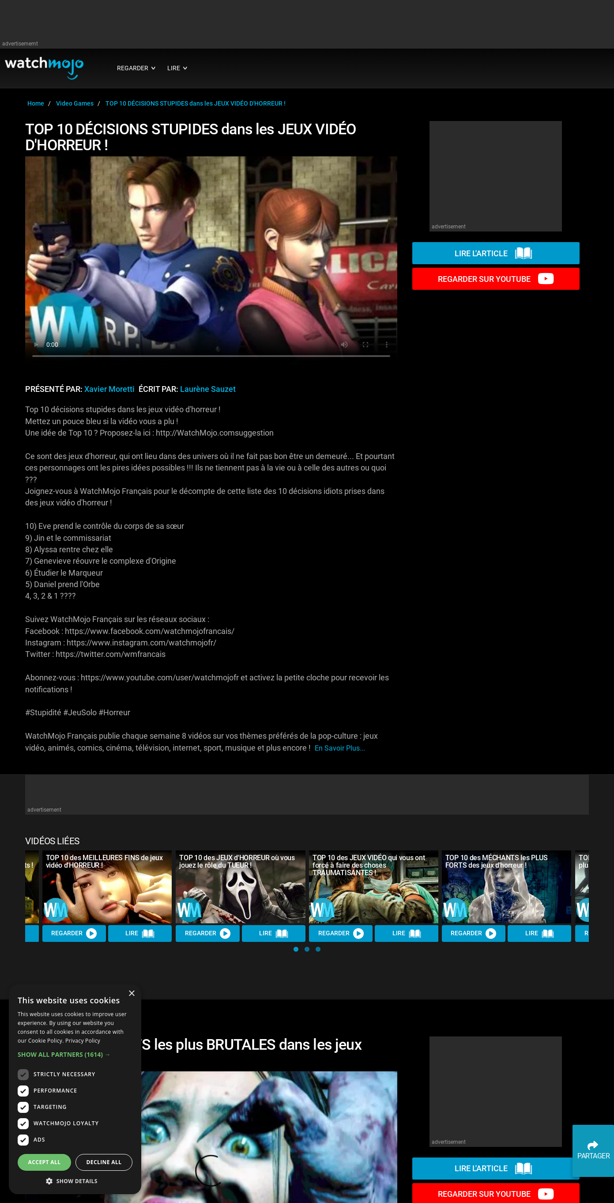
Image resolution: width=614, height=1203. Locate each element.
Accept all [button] (44, 1162)
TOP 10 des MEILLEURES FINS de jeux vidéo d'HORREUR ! (104, 861)
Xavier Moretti (109, 389)
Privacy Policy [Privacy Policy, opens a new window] (82, 1040)
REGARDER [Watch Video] (74, 933)
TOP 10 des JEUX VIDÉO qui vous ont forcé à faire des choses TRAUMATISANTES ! (369, 865)
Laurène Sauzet (208, 389)
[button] (295, 949)
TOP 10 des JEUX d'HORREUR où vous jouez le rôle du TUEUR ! (236, 861)
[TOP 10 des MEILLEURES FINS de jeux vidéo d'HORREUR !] (107, 886)
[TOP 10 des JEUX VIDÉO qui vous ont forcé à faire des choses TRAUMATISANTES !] (374, 886)
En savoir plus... (340, 748)
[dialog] (75, 1089)
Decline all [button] (104, 1162)
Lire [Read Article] (140, 934)
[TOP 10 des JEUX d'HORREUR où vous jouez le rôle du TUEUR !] (240, 886)
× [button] (131, 993)
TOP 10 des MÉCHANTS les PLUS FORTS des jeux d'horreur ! (496, 861)
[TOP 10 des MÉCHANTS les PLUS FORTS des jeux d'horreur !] (507, 886)
